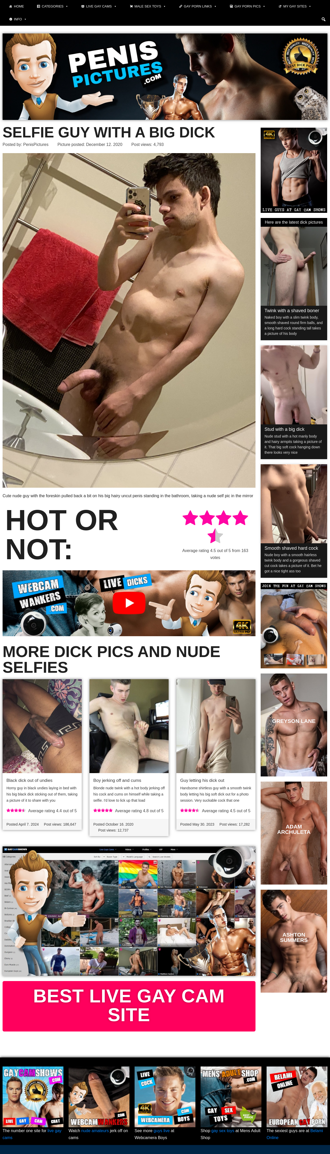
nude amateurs (95, 1131)
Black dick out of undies (29, 780)
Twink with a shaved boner (292, 310)
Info (20, 19)
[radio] (190, 519)
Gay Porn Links (200, 6)
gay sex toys (222, 1131)
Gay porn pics (250, 6)
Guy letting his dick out (202, 780)
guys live (162, 1131)
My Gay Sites (297, 6)
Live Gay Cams (101, 6)
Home (19, 6)
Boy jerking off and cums (117, 780)
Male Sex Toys (150, 6)
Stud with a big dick (284, 429)
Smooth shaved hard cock (291, 548)
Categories (55, 6)
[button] (323, 19)
